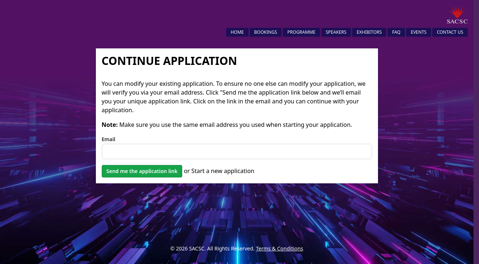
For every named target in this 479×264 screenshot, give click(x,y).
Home (237, 32)
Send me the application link (142, 171)
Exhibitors (369, 32)
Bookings (265, 32)
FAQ (396, 32)
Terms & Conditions (279, 248)
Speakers (336, 32)
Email (108, 139)
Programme (301, 32)
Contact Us (450, 32)
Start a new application (223, 171)
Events (418, 32)
